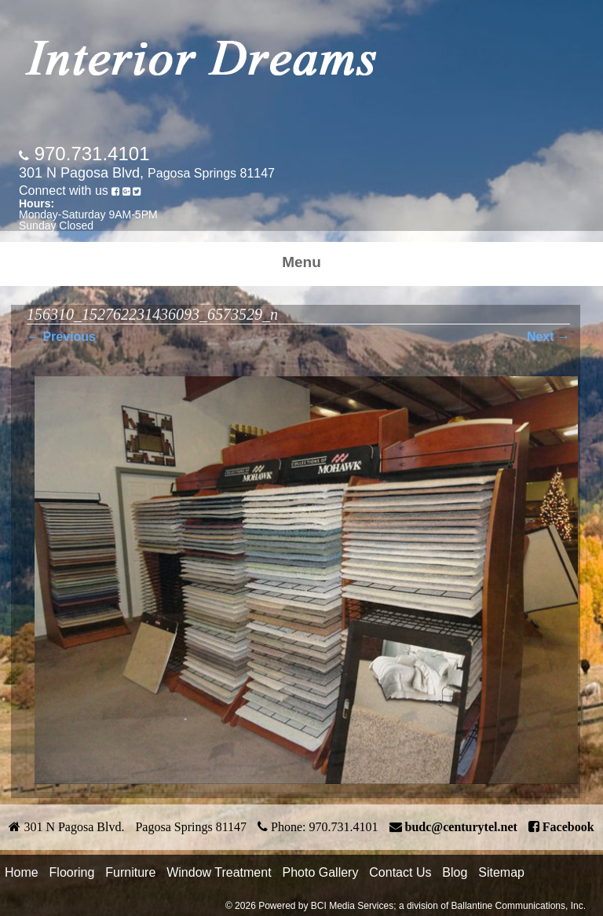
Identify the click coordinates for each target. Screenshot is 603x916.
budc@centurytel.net (461, 827)
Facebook (568, 827)
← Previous (61, 336)
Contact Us (400, 872)
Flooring (72, 872)
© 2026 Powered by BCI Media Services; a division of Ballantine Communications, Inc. (405, 905)
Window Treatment (218, 872)
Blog (454, 872)
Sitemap (501, 872)
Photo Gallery (320, 872)
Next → (548, 336)
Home (21, 872)
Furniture (130, 872)
